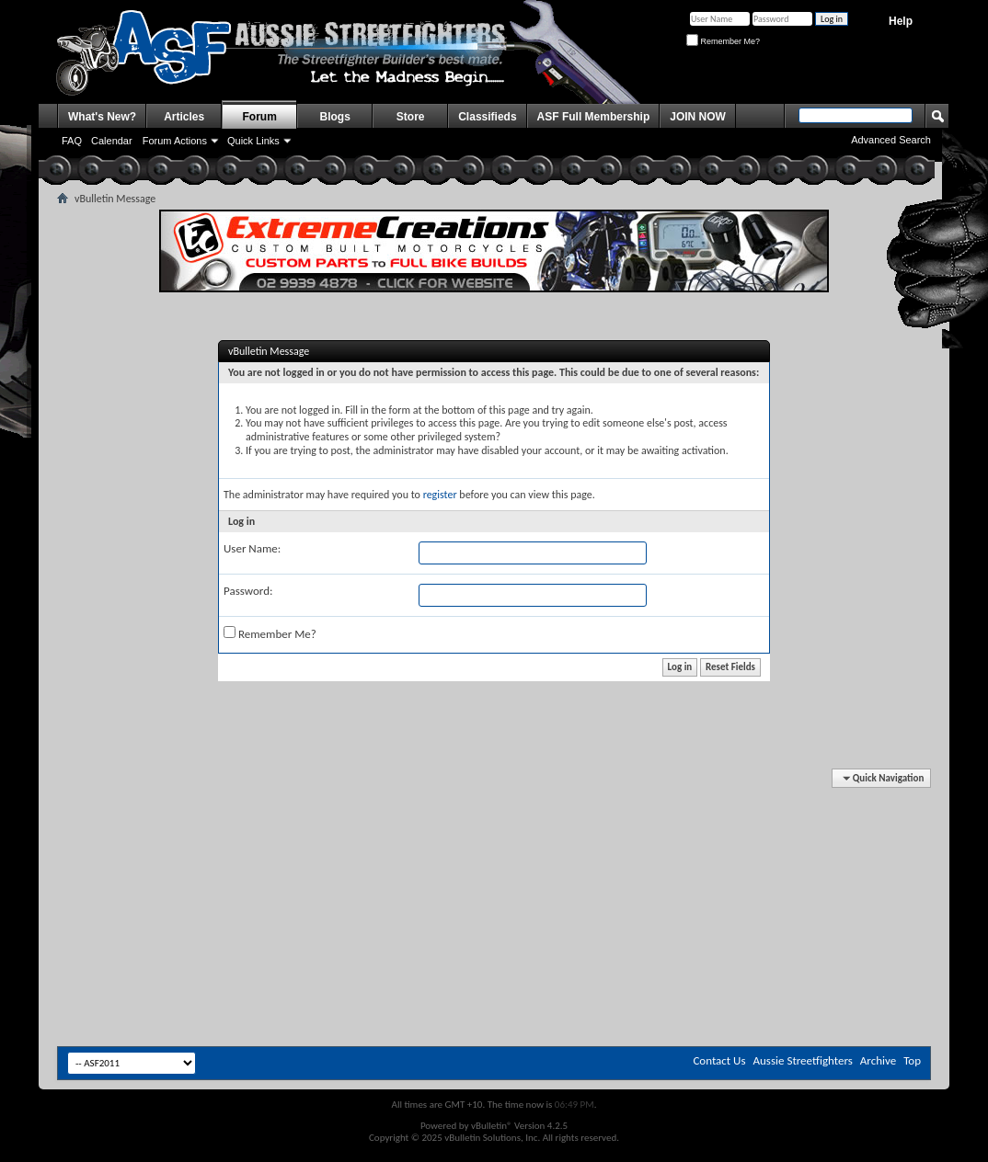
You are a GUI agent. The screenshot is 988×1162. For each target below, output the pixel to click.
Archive (878, 1060)
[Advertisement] (494, 825)
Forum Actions (175, 140)
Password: (248, 591)
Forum (260, 116)
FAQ (72, 140)
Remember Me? (723, 41)
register (440, 494)
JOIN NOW (698, 116)
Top (912, 1060)
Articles (184, 116)
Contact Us (719, 1060)
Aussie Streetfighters (803, 1060)
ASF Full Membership (593, 116)
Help (901, 21)
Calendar (111, 140)
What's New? (102, 116)
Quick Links (253, 140)
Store (410, 116)
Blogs (335, 116)
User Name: (252, 548)
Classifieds (487, 116)
